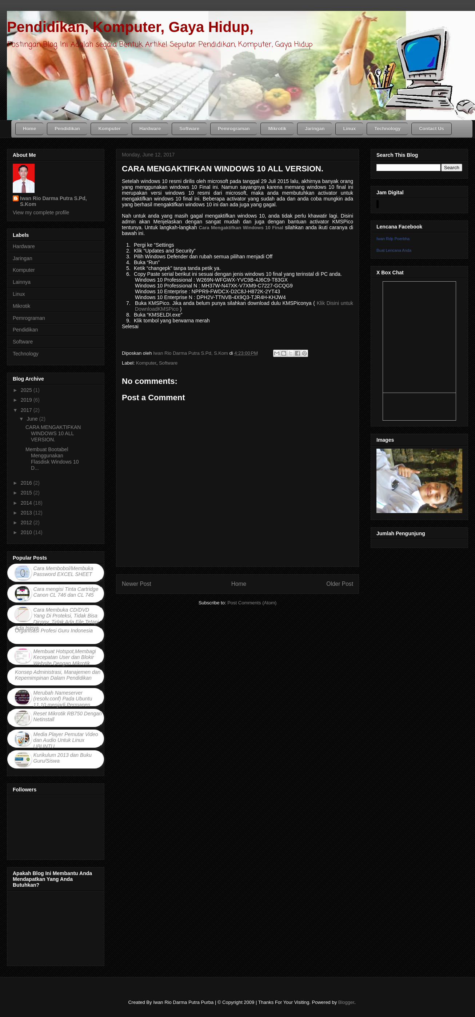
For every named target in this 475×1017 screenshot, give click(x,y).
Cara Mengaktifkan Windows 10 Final (241, 227)
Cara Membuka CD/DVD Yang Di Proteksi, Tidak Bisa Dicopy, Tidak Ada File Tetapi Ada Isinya (57, 619)
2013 (27, 513)
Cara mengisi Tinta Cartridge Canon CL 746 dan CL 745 (66, 592)
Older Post (339, 584)
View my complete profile (41, 212)
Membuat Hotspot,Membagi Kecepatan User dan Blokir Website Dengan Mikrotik (64, 657)
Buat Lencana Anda (393, 250)
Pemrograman (29, 318)
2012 (27, 522)
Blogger (346, 1002)
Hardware (24, 246)
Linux (19, 294)
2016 (27, 483)
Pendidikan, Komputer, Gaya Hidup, (130, 27)
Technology (26, 354)
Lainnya (22, 282)
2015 (27, 493)
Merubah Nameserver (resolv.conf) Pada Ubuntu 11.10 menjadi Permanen (62, 699)
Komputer (146, 363)
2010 (27, 532)
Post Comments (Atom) (251, 602)
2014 (27, 503)
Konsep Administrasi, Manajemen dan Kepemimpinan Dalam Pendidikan (57, 675)
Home (239, 584)
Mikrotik (21, 306)
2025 (27, 390)
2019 (27, 400)
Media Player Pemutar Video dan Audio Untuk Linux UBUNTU (65, 740)
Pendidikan (25, 330)
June (33, 419)
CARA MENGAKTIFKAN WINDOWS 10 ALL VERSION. (53, 433)
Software (168, 363)
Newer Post (136, 584)
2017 (27, 410)
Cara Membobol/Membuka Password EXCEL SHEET (63, 571)
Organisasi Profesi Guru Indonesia (54, 630)
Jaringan (22, 258)
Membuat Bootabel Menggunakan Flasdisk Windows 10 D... (52, 458)
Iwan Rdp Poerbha (393, 239)
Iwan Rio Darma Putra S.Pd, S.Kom (53, 201)
